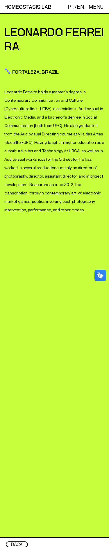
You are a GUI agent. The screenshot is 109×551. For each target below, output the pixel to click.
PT (71, 6)
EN (80, 6)
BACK (17, 544)
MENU (96, 6)
